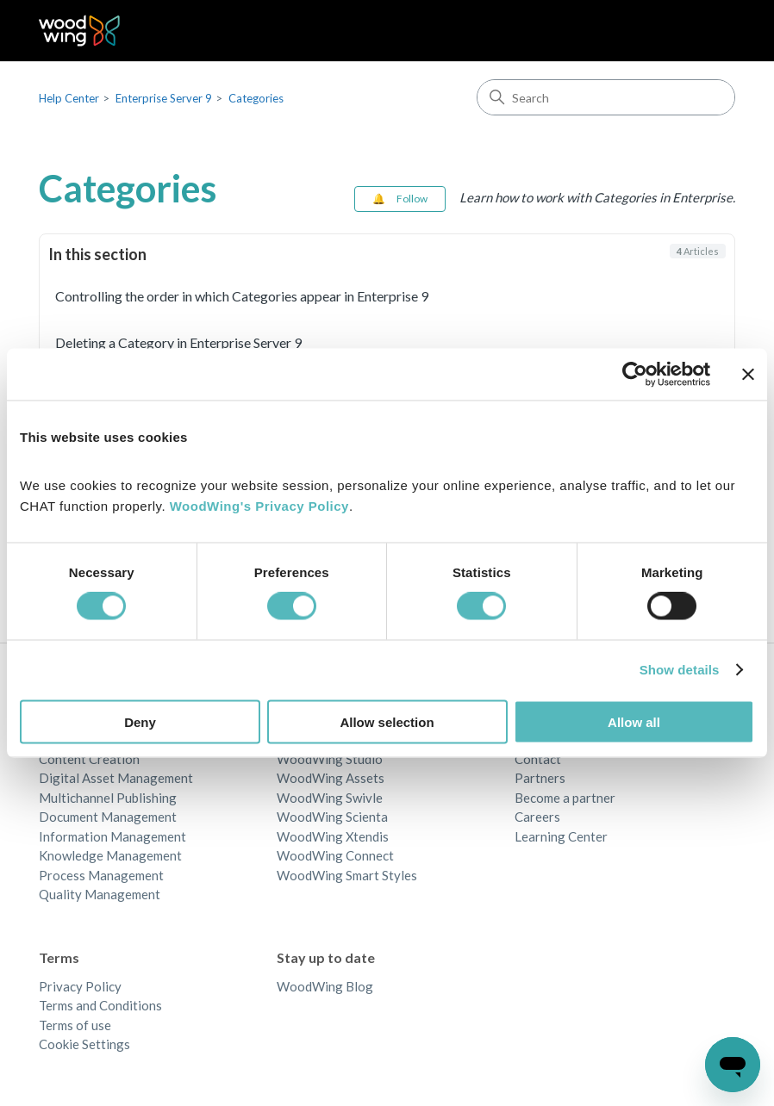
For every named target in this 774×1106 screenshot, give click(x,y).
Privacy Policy (80, 986)
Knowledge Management (110, 855)
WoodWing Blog (325, 986)
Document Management (108, 816)
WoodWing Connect (335, 855)
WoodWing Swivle (330, 797)
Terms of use (75, 1025)
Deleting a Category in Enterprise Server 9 (178, 342)
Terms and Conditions (100, 1005)
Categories (256, 98)
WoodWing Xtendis (333, 836)
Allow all (634, 721)
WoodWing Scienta (332, 816)
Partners (540, 778)
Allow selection (387, 721)
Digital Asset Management (116, 778)
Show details (680, 669)
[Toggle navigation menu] (704, 31)
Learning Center (561, 836)
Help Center (69, 98)
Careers (537, 816)
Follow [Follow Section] (412, 198)
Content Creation (89, 759)
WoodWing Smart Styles (347, 875)
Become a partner (565, 797)
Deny (140, 721)
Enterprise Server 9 (163, 98)
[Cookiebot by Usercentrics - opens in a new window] (634, 375)
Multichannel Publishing (108, 797)
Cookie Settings (84, 1044)
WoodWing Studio (330, 759)
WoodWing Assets (330, 778)
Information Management (112, 836)
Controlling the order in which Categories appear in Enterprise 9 (241, 296)
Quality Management (99, 894)
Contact (538, 759)
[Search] (606, 97)
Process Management (101, 875)
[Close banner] (748, 375)
